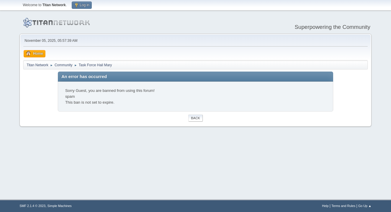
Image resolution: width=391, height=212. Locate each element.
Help (325, 206)
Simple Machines (60, 206)
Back (195, 118)
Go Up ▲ (365, 206)
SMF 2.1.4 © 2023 (32, 206)
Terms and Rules (343, 206)
